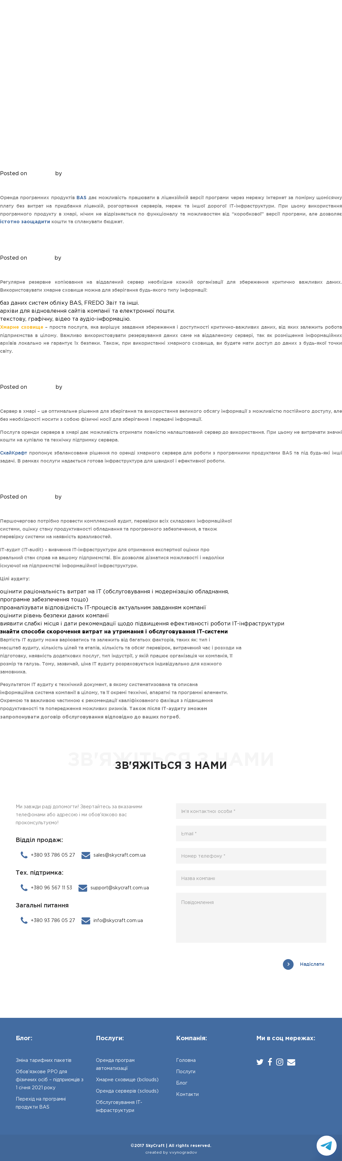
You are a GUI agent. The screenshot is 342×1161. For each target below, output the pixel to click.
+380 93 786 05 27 (305, 23)
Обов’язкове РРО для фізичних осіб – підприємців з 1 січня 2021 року (49, 1080)
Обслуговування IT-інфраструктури (94, 485)
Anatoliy (74, 173)
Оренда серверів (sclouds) (70, 375)
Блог (181, 22)
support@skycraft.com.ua (113, 888)
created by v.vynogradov (171, 1152)
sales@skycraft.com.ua (113, 855)
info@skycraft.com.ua (112, 920)
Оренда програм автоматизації (81, 162)
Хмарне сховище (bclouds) (71, 246)
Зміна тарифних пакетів (43, 1061)
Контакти (212, 22)
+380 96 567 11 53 (46, 888)
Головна (118, 22)
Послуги (152, 22)
